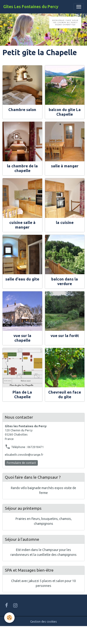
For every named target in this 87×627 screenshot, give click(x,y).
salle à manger (64, 166)
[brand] (30, 7)
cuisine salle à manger (22, 224)
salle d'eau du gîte (22, 279)
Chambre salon (22, 109)
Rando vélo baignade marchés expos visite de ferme (43, 490)
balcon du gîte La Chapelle (65, 111)
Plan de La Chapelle (22, 394)
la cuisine (65, 222)
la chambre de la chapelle (22, 168)
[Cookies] (9, 617)
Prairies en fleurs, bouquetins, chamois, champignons (44, 521)
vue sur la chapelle (22, 337)
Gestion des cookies (43, 621)
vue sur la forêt (65, 335)
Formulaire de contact (21, 462)
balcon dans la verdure (64, 281)
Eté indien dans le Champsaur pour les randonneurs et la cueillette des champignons (43, 552)
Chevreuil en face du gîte (64, 394)
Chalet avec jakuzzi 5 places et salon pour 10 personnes (43, 583)
